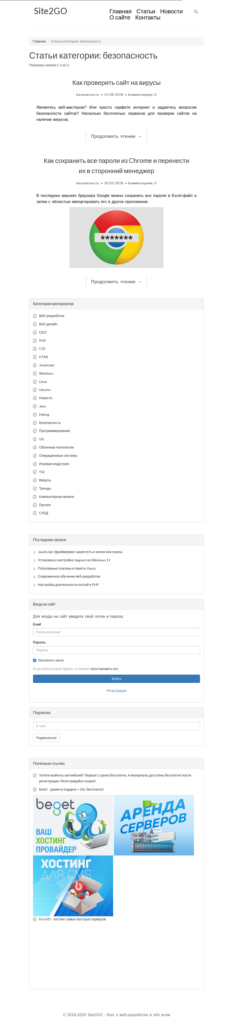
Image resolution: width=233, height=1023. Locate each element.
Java (42, 406)
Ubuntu (45, 390)
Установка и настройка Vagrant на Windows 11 (74, 560)
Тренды (45, 488)
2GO (50, 10)
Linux (43, 381)
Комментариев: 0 (142, 95)
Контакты (147, 18)
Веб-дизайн (48, 324)
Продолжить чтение (116, 136)
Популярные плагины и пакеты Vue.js (67, 568)
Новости (171, 12)
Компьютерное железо (56, 496)
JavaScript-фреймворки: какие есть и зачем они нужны (80, 552)
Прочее (45, 505)
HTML (44, 357)
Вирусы (45, 480)
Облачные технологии (56, 447)
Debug (44, 414)
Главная (120, 12)
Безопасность (88, 95)
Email (37, 624)
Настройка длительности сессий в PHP (68, 584)
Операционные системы (58, 455)
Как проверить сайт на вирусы (116, 82)
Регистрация (116, 690)
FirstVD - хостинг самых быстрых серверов (72, 919)
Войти (116, 679)
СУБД (43, 513)
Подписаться (46, 738)
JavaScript (47, 365)
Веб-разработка (51, 316)
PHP (42, 340)
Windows (46, 373)
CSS (42, 348)
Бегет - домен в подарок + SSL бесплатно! (71, 789)
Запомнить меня (48, 660)
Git (41, 439)
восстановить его (104, 669)
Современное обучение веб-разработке (69, 576)
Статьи (145, 12)
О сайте (120, 18)
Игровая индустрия (54, 464)
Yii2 (42, 472)
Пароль (39, 642)
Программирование (54, 431)
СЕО (42, 332)
